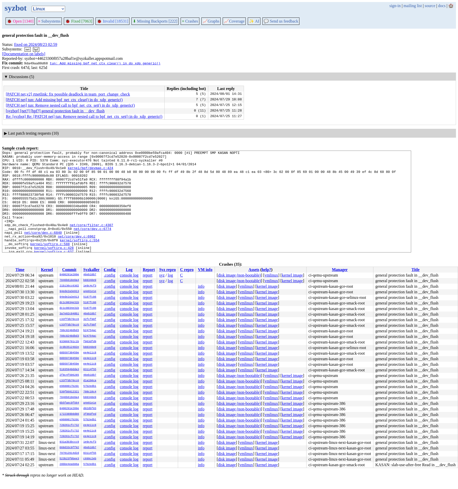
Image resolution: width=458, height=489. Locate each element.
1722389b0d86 (69, 414)
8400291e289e (69, 275)
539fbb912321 (69, 392)
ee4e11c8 (89, 353)
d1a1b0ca (89, 381)
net (28, 49)
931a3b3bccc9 (69, 442)
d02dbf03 (89, 408)
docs (441, 6)
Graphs (211, 21)
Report (149, 269)
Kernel (47, 269)
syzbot (16, 7)
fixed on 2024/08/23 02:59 (35, 44)
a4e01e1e (89, 291)
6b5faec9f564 (69, 403)
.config (109, 275)
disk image (227, 286)
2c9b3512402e (69, 347)
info (201, 286)
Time (19, 269)
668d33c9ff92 (69, 447)
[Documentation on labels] (23, 54)
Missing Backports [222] (155, 21)
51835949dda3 (69, 369)
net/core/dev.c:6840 (43, 249)
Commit (69, 269)
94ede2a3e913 (69, 291)
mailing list (413, 6)
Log (129, 269)
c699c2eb (89, 459)
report (147, 275)
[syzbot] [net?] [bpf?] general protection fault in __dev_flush (55, 111)
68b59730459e (69, 353)
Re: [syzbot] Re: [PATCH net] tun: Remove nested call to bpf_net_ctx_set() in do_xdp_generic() (84, 116)
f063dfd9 (89, 341)
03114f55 (89, 369)
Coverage (234, 21)
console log (129, 275)
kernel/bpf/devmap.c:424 (90, 171)
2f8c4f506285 (69, 375)
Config (110, 269)
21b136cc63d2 (69, 286)
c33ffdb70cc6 (69, 319)
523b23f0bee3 (69, 459)
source (430, 6)
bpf (36, 49)
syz (161, 275)
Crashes (190, 21)
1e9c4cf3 (89, 286)
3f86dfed (89, 414)
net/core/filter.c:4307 (91, 240)
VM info (205, 269)
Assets (254, 269)
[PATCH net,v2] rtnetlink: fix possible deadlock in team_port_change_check (68, 94)
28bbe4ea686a (69, 464)
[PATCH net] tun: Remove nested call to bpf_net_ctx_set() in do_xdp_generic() (70, 105)
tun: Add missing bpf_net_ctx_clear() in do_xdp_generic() (105, 63)
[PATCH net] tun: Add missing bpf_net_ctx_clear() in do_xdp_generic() (64, 100)
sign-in (394, 6)
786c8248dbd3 (69, 330)
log (170, 275)
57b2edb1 (89, 386)
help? (266, 269)
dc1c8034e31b (69, 302)
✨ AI (254, 21)
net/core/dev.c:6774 (92, 244)
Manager (340, 269)
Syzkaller (91, 269)
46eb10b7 (89, 275)
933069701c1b (69, 341)
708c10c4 (89, 392)
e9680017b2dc (69, 386)
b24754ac (89, 330)
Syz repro (167, 269)
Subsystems (49, 21)
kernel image (292, 275)
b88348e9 (89, 280)
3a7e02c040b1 (69, 314)
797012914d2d (69, 453)
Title (415, 269)
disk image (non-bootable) (239, 275)
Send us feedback (281, 21)
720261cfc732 (69, 425)
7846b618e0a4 (69, 280)
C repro (187, 269)
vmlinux (271, 275)
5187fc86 (89, 297)
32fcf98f (89, 319)
